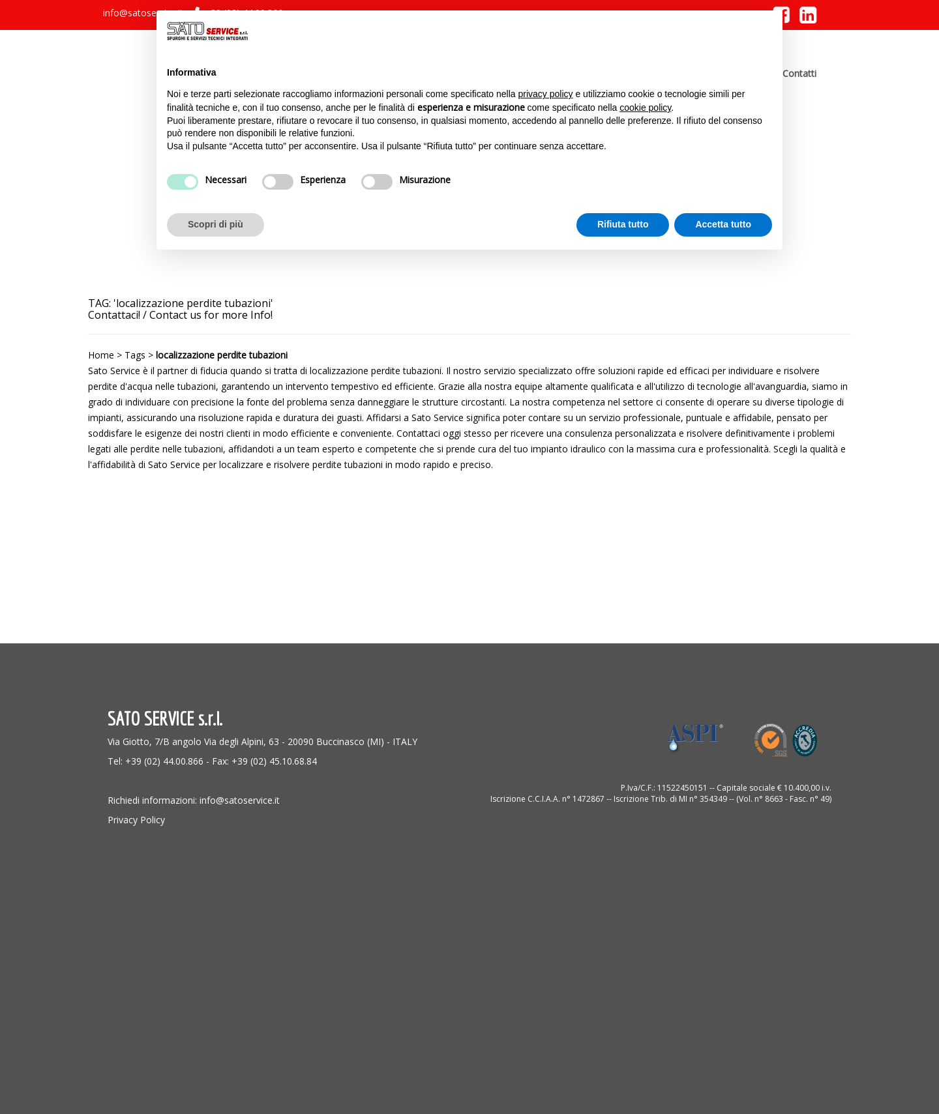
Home (101, 355)
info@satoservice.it (143, 13)
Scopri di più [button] (215, 224)
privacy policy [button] (545, 94)
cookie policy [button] (645, 107)
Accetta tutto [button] (723, 224)
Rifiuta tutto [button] (623, 224)
